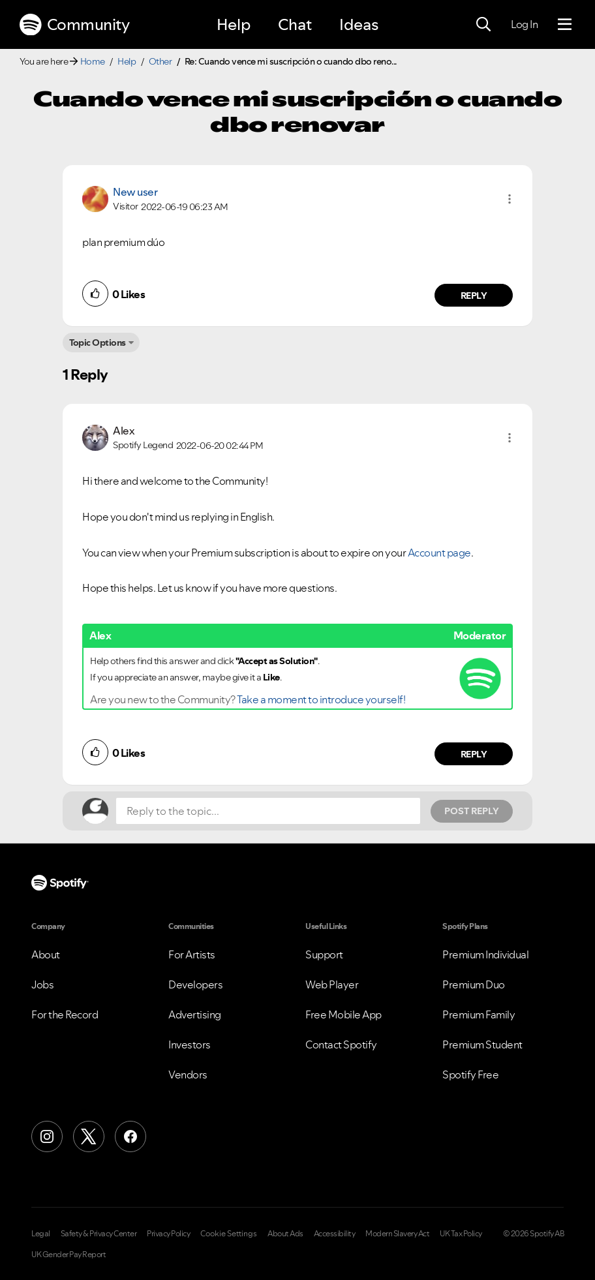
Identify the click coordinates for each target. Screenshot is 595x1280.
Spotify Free (470, 1074)
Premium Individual (485, 954)
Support (324, 954)
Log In (524, 24)
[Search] (483, 24)
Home (92, 61)
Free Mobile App (343, 1014)
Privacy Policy (168, 1233)
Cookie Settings (228, 1233)
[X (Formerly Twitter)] (88, 1136)
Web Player (331, 984)
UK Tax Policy (461, 1233)
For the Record (64, 1014)
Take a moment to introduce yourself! (321, 699)
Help (234, 24)
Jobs (42, 984)
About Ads (285, 1233)
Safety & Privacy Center (99, 1233)
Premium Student (482, 1044)
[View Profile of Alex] (123, 430)
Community (74, 25)
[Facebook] (130, 1136)
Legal (40, 1233)
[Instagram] (47, 1136)
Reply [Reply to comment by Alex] (474, 754)
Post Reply (471, 810)
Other (160, 61)
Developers (195, 984)
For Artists (191, 954)
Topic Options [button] (97, 342)
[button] (509, 199)
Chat (295, 24)
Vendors (187, 1074)
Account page (439, 552)
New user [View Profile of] (135, 192)
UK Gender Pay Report (68, 1254)
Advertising (194, 1014)
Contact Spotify (341, 1044)
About (45, 954)
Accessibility (335, 1233)
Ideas (358, 24)
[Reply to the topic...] (268, 811)
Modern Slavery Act (397, 1233)
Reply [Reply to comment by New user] (474, 295)
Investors (189, 1044)
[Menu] (564, 25)
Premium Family (478, 1014)
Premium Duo (473, 984)
